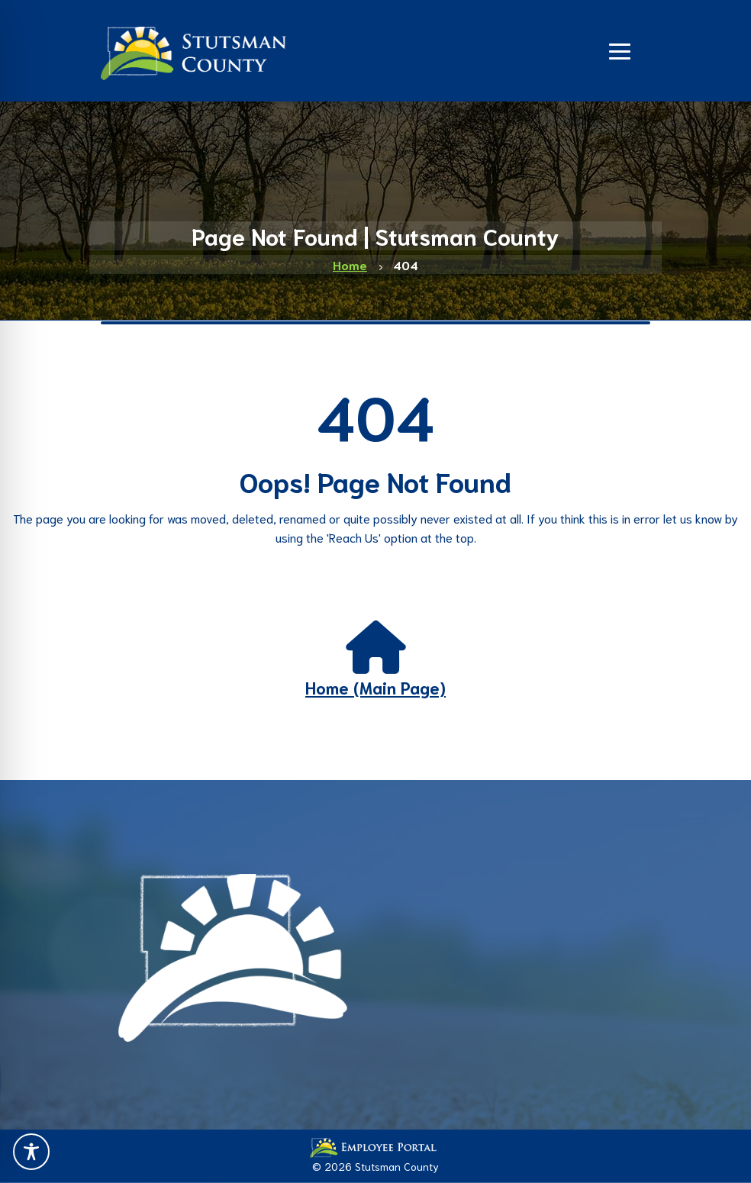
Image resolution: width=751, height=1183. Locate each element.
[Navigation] (619, 49)
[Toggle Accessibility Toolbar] (31, 1152)
